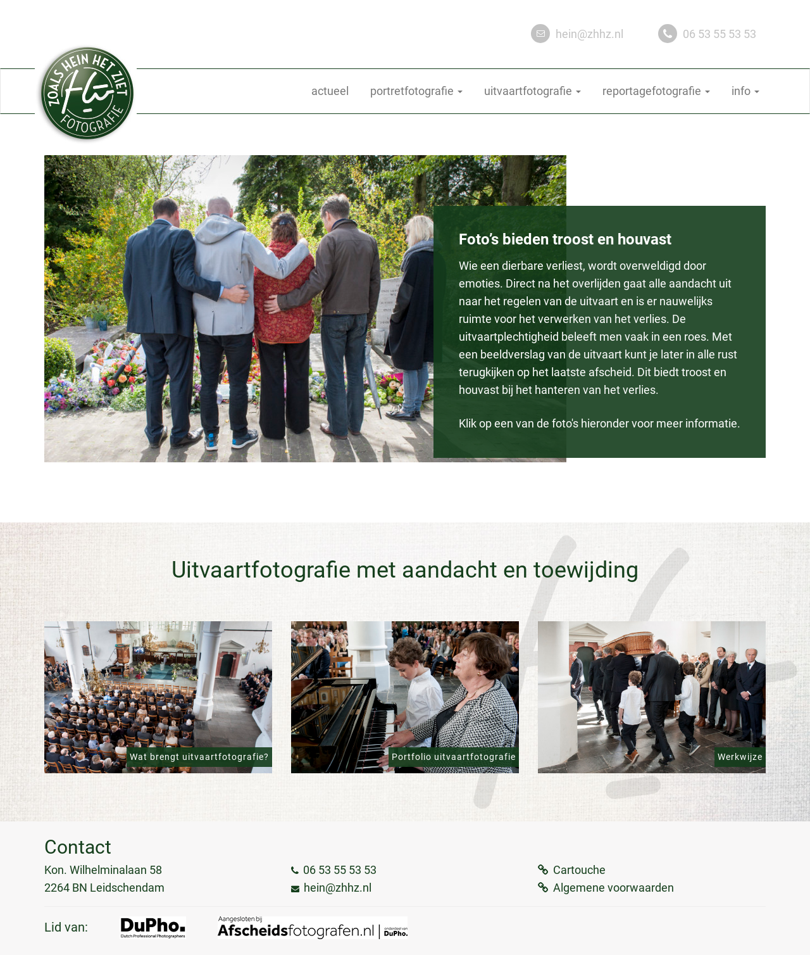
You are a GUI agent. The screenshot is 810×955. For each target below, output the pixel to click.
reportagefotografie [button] (656, 91)
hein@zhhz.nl (589, 34)
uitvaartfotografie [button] (532, 91)
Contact (77, 847)
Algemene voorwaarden (613, 887)
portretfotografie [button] (416, 91)
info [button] (745, 91)
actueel (330, 91)
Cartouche (579, 869)
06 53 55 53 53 (719, 34)
